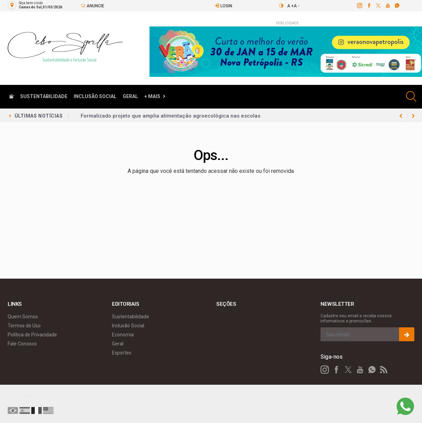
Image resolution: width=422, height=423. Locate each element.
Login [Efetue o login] (223, 5)
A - (297, 5)
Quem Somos (23, 316)
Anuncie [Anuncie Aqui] (92, 5)
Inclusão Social (95, 96)
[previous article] (413, 116)
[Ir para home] (11, 96)
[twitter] (378, 5)
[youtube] (387, 5)
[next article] (401, 116)
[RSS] (384, 370)
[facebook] (368, 5)
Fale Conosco (22, 343)
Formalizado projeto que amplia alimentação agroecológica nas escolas (170, 116)
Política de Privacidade (32, 334)
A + (290, 5)
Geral (130, 96)
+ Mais (152, 96)
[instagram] (359, 5)
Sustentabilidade (43, 96)
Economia (123, 334)
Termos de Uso (24, 325)
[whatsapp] (397, 5)
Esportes (121, 353)
